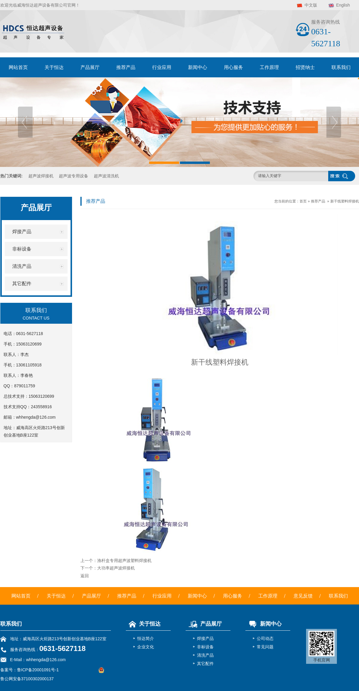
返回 (84, 575)
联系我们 (341, 67)
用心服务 (233, 67)
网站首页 (18, 67)
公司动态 (265, 638)
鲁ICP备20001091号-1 (38, 669)
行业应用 (161, 67)
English (343, 5)
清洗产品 (205, 655)
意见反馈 (303, 595)
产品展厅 (90, 67)
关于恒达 (54, 67)
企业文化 (145, 646)
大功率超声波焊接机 (116, 568)
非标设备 (205, 646)
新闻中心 (197, 67)
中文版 (311, 5)
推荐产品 (125, 67)
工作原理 (269, 67)
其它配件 (205, 663)
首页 (303, 201)
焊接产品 (205, 638)
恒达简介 (145, 638)
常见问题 (265, 646)
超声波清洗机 (106, 175)
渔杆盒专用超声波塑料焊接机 (124, 560)
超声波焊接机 (41, 175)
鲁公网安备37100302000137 (27, 678)
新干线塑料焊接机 (344, 201)
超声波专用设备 (73, 175)
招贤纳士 (305, 67)
